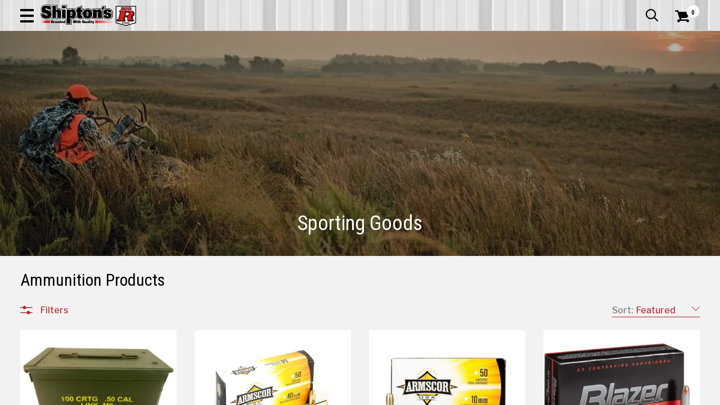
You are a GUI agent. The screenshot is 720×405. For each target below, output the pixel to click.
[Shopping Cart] (681, 40)
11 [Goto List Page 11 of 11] (569, 394)
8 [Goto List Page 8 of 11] (518, 394)
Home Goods (324, 76)
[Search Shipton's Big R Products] (326, 40)
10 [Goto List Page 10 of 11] (552, 394)
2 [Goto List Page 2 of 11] (418, 394)
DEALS (684, 76)
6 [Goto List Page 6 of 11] (485, 394)
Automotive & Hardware (167, 76)
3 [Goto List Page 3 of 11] (434, 394)
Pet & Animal (558, 76)
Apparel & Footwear (63, 76)
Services (684, 8)
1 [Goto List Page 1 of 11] (401, 394)
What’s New (637, 8)
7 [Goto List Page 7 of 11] (502, 394)
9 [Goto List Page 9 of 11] (535, 394)
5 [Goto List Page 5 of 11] (468, 394)
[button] (403, 40)
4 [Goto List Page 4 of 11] (451, 394)
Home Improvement (405, 76)
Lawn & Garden (490, 76)
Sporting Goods (628, 76)
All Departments (74, 376)
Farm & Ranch (257, 76)
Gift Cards (587, 8)
